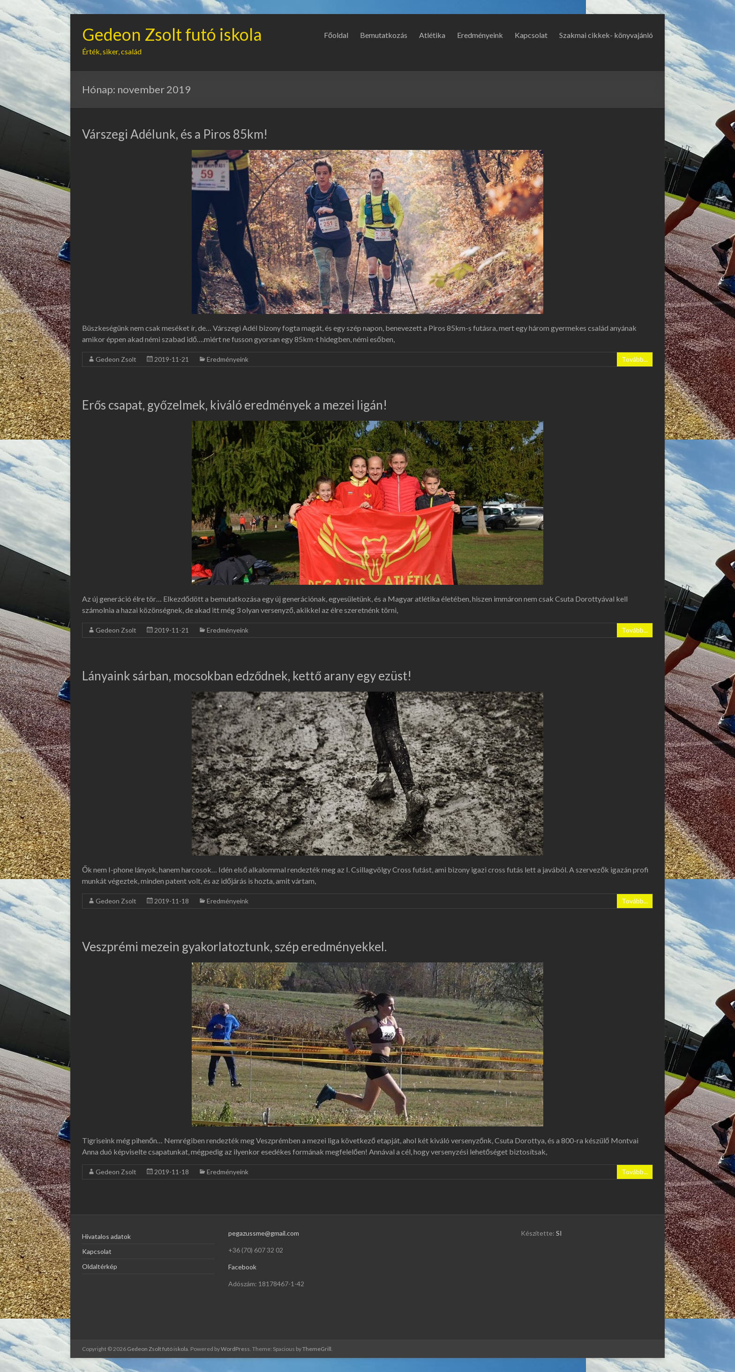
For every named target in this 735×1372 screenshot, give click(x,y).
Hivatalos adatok (106, 1236)
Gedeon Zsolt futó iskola (172, 34)
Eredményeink (480, 34)
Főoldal (336, 34)
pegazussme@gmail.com (263, 1233)
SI (559, 1233)
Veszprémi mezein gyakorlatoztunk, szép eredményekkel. (234, 946)
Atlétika (432, 34)
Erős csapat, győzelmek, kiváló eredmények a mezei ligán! (234, 404)
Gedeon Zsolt (116, 359)
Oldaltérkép (99, 1266)
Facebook (242, 1267)
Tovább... (635, 359)
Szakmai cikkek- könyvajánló (606, 34)
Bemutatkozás (383, 34)
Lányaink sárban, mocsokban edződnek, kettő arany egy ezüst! (247, 675)
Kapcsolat (531, 34)
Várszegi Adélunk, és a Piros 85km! (175, 134)
